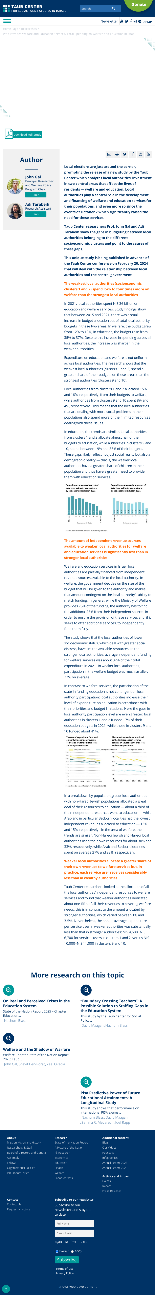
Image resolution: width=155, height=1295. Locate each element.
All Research (62, 1152)
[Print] (116, 154)
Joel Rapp (122, 1122)
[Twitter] (126, 21)
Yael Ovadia (56, 1064)
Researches (29, 29)
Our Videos (109, 1147)
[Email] (109, 154)
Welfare (59, 1173)
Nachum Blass (116, 1025)
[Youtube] (121, 21)
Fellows (11, 1163)
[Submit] (113, 8)
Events (106, 1181)
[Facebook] (131, 21)
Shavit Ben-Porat (32, 1064)
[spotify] (139, 21)
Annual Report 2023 (114, 1163)
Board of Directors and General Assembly (26, 1155)
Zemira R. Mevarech (97, 1122)
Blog (105, 1142)
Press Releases (111, 1191)
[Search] (100, 8)
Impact (106, 1186)
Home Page (10, 29)
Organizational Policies (21, 1168)
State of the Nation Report (71, 1142)
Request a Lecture (18, 1209)
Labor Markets (64, 1178)
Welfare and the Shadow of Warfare (36, 1049)
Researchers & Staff (19, 1147)
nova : (64, 1286)
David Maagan (93, 1025)
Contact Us (14, 1204)
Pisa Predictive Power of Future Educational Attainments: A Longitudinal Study (110, 1097)
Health (59, 1168)
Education (61, 1163)
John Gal (10, 1064)
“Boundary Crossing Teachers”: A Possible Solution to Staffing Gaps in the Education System (114, 1005)
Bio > (35, 195)
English (62, 1251)
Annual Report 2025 (114, 1168)
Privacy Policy (65, 1273)
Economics (61, 1158)
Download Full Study (27, 134)
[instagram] (135, 21)
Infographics (110, 1158)
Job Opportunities (18, 1173)
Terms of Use (64, 1268)
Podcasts (108, 1152)
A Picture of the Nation (69, 1147)
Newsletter (109, 21)
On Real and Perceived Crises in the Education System (36, 1003)
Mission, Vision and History (24, 1142)
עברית (76, 1251)
